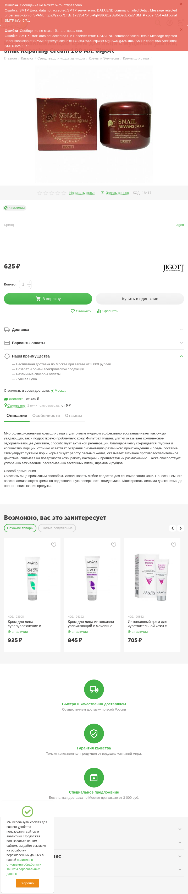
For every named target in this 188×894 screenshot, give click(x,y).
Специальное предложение (94, 792)
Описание (17, 415)
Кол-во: (10, 284)
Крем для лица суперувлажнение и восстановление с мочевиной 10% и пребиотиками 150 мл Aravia (32, 623)
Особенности (46, 415)
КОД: (137, 193)
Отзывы (73, 415)
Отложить (80, 311)
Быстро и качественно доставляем (94, 704)
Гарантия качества (94, 748)
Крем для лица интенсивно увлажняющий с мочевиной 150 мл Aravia (91, 623)
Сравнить (107, 310)
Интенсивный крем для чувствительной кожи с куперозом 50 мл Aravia (148, 623)
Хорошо (27, 883)
